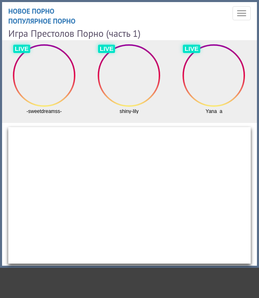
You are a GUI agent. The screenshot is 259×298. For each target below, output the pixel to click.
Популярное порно (42, 21)
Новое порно (31, 11)
